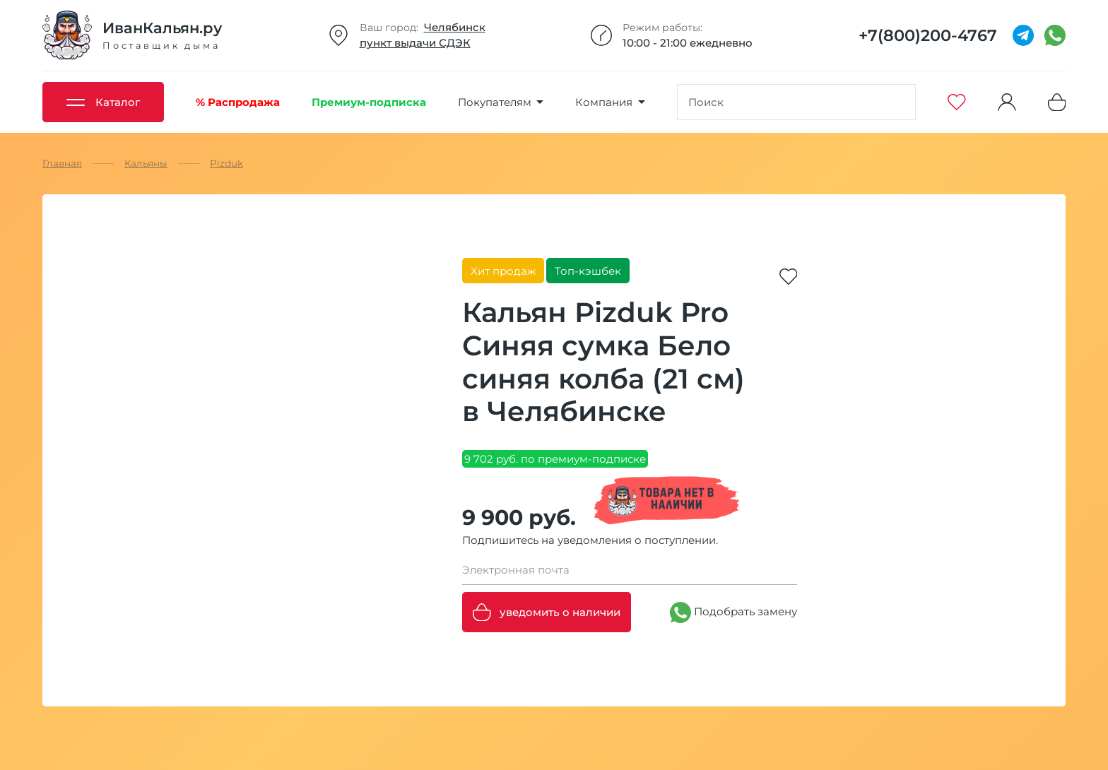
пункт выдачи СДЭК (415, 42)
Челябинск (454, 27)
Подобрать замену (733, 612)
